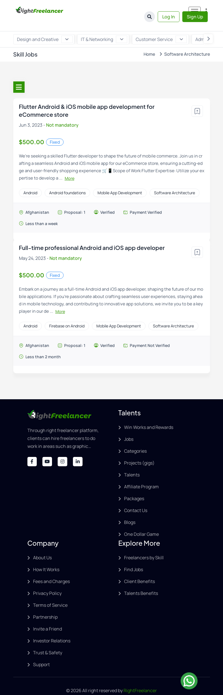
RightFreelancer (140, 678)
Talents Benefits (141, 581)
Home (148, 42)
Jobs (128, 427)
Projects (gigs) (139, 451)
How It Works (46, 557)
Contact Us (135, 498)
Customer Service (160, 27)
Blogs (129, 510)
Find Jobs (133, 557)
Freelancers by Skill (144, 546)
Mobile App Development (120, 181)
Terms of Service (50, 593)
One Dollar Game (141, 522)
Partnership (45, 605)
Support (41, 652)
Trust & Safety (47, 641)
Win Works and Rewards (148, 415)
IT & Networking (104, 27)
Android (30, 181)
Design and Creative (45, 27)
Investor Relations (51, 629)
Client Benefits (139, 569)
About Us (42, 546)
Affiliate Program (141, 475)
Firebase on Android (67, 314)
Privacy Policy (47, 581)
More (69, 166)
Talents (132, 463)
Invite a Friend (47, 617)
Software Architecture (174, 181)
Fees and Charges (51, 569)
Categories (135, 439)
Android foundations (67, 181)
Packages (134, 487)
